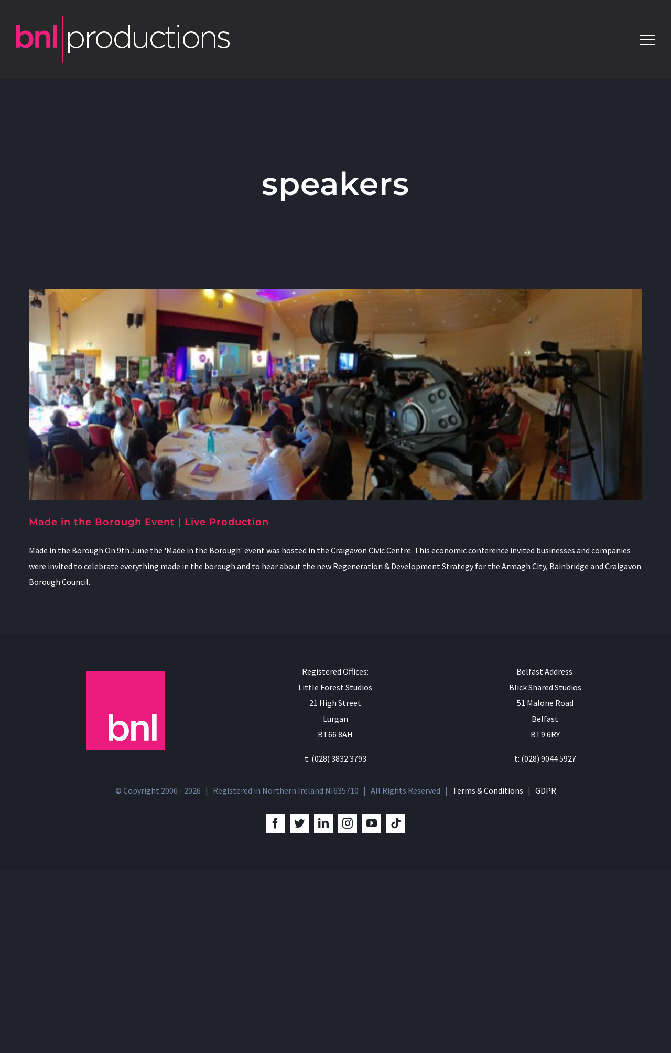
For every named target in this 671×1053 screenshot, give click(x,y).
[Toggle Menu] (647, 40)
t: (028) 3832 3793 (335, 942)
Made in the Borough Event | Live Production (149, 522)
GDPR (545, 974)
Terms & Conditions (487, 974)
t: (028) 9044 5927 (545, 942)
